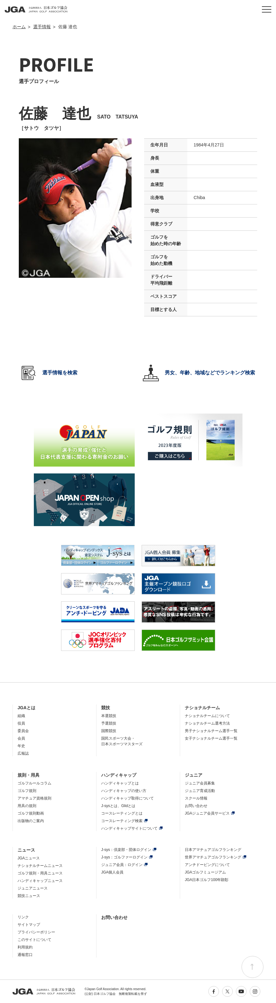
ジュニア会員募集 (200, 783)
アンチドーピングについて (207, 865)
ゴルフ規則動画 (31, 813)
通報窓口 (25, 955)
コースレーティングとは (122, 813)
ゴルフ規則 (27, 791)
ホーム (19, 26)
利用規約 (25, 947)
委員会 (23, 731)
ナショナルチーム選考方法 (207, 723)
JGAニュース (29, 858)
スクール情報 (196, 798)
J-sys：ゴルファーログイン (124, 857)
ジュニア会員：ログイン (122, 865)
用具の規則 (27, 806)
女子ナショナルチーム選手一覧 (211, 738)
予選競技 (108, 723)
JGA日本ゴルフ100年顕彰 (206, 880)
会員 (21, 738)
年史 (21, 746)
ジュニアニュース (33, 888)
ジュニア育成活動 (200, 791)
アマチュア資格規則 (34, 798)
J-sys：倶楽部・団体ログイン (126, 849)
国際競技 (108, 731)
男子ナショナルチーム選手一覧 (211, 731)
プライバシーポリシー (36, 932)
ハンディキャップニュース (40, 881)
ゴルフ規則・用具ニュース (40, 873)
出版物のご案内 (31, 821)
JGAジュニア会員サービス (207, 813)
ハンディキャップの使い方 (123, 791)
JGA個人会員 (112, 872)
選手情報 (42, 26)
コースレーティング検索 (122, 821)
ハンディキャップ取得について (127, 798)
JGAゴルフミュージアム (205, 872)
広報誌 (23, 753)
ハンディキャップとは (120, 783)
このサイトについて (34, 939)
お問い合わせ (196, 806)
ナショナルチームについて (207, 716)
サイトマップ (29, 924)
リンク (23, 917)
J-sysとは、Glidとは (118, 806)
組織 (21, 716)
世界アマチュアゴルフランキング (213, 857)
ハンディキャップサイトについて (129, 828)
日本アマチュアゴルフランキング (213, 849)
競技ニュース (29, 896)
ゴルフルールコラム (34, 783)
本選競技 (108, 716)
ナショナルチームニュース (40, 865)
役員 (21, 723)
